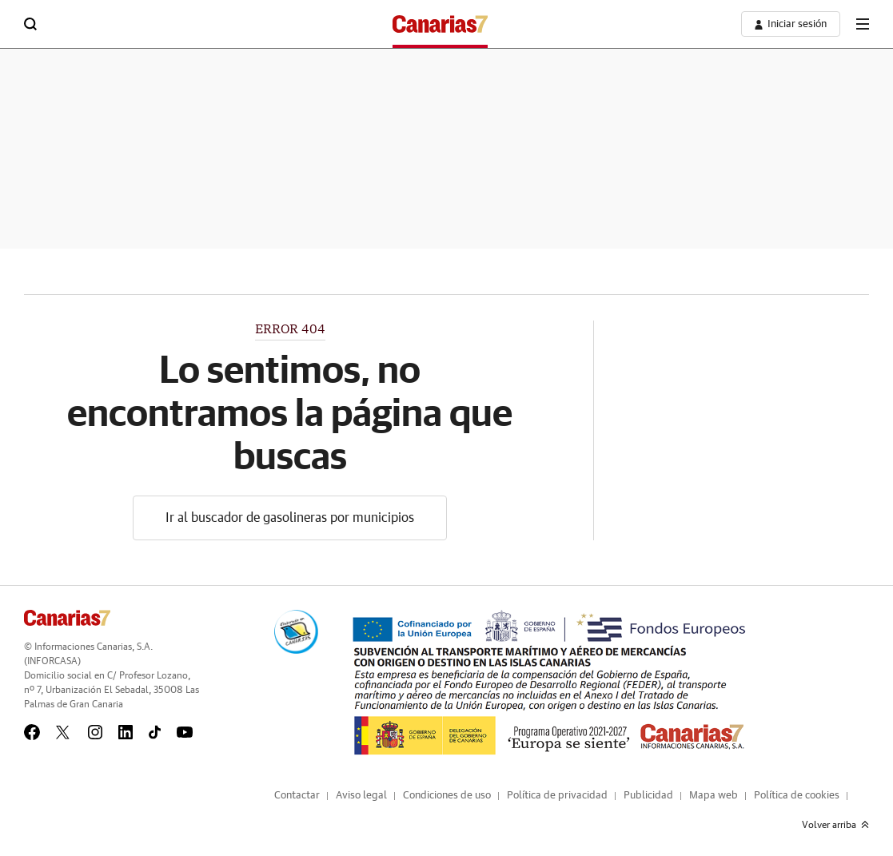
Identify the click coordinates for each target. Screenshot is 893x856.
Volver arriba (835, 825)
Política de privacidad (557, 795)
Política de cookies (796, 795)
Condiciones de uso (447, 795)
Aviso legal (361, 795)
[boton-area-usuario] (790, 24)
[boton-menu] (862, 24)
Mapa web (713, 795)
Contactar (297, 795)
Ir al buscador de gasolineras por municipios (289, 518)
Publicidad (648, 795)
